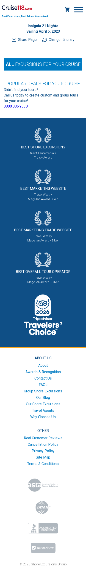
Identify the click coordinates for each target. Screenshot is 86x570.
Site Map (43, 457)
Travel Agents (43, 410)
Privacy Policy (43, 451)
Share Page (27, 39)
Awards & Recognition (43, 372)
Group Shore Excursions (43, 391)
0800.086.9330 (16, 106)
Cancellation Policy (43, 444)
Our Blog (43, 397)
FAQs (43, 385)
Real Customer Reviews (43, 438)
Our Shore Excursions (43, 404)
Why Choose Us (43, 417)
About (43, 365)
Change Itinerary (62, 39)
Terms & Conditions (43, 464)
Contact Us (43, 378)
